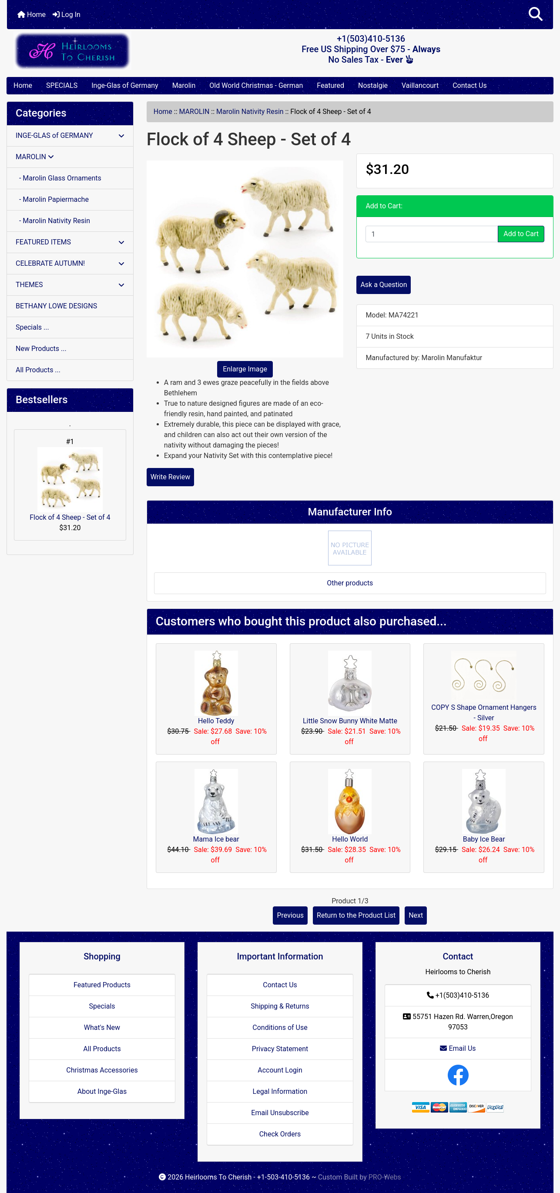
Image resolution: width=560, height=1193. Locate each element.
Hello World (350, 839)
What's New (102, 1027)
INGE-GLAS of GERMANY (70, 135)
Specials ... (32, 327)
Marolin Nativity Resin (250, 111)
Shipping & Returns (280, 1006)
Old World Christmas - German (256, 85)
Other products (350, 583)
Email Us (458, 1048)
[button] (535, 14)
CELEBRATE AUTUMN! (70, 263)
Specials (102, 1006)
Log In (66, 14)
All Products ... (38, 370)
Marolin (184, 85)
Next (416, 915)
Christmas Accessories (101, 1070)
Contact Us (470, 85)
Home (31, 14)
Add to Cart (521, 234)
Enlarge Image (245, 369)
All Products (102, 1049)
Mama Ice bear (216, 839)
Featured (330, 85)
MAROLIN (194, 111)
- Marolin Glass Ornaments (58, 178)
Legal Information (280, 1091)
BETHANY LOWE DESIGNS (56, 306)
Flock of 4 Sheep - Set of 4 (70, 484)
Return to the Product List (356, 915)
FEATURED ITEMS (70, 242)
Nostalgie (373, 85)
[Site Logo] (97, 50)
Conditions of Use (279, 1027)
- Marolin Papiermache (52, 199)
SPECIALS (61, 85)
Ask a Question (383, 285)
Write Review (170, 477)
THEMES (70, 285)
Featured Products (102, 985)
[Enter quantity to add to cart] (432, 234)
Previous (290, 915)
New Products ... (41, 348)
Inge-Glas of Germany (124, 85)
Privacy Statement (280, 1049)
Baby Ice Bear (484, 839)
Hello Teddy (216, 721)
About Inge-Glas (102, 1091)
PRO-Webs (385, 1177)
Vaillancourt (420, 85)
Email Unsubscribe (280, 1113)
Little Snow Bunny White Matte (350, 721)
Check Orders (280, 1134)
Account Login (280, 1070)
